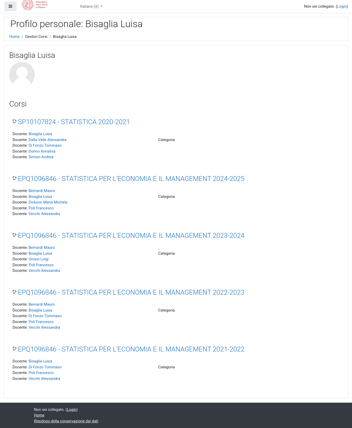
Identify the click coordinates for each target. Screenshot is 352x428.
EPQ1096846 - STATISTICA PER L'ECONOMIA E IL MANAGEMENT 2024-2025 (131, 179)
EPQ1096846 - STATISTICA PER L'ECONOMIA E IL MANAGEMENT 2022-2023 (131, 292)
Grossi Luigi (39, 259)
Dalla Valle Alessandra (48, 139)
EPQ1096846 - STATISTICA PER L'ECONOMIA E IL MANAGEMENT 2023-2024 (131, 235)
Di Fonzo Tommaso (45, 145)
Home (14, 36)
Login (342, 6)
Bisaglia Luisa (40, 134)
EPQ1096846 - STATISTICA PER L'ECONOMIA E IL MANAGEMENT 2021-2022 (131, 349)
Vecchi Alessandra (44, 213)
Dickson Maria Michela (48, 202)
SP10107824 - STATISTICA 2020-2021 (74, 122)
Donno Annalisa (42, 151)
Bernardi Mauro (42, 190)
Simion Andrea (41, 157)
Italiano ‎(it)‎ (90, 6)
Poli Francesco (41, 208)
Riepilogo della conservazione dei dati (66, 421)
